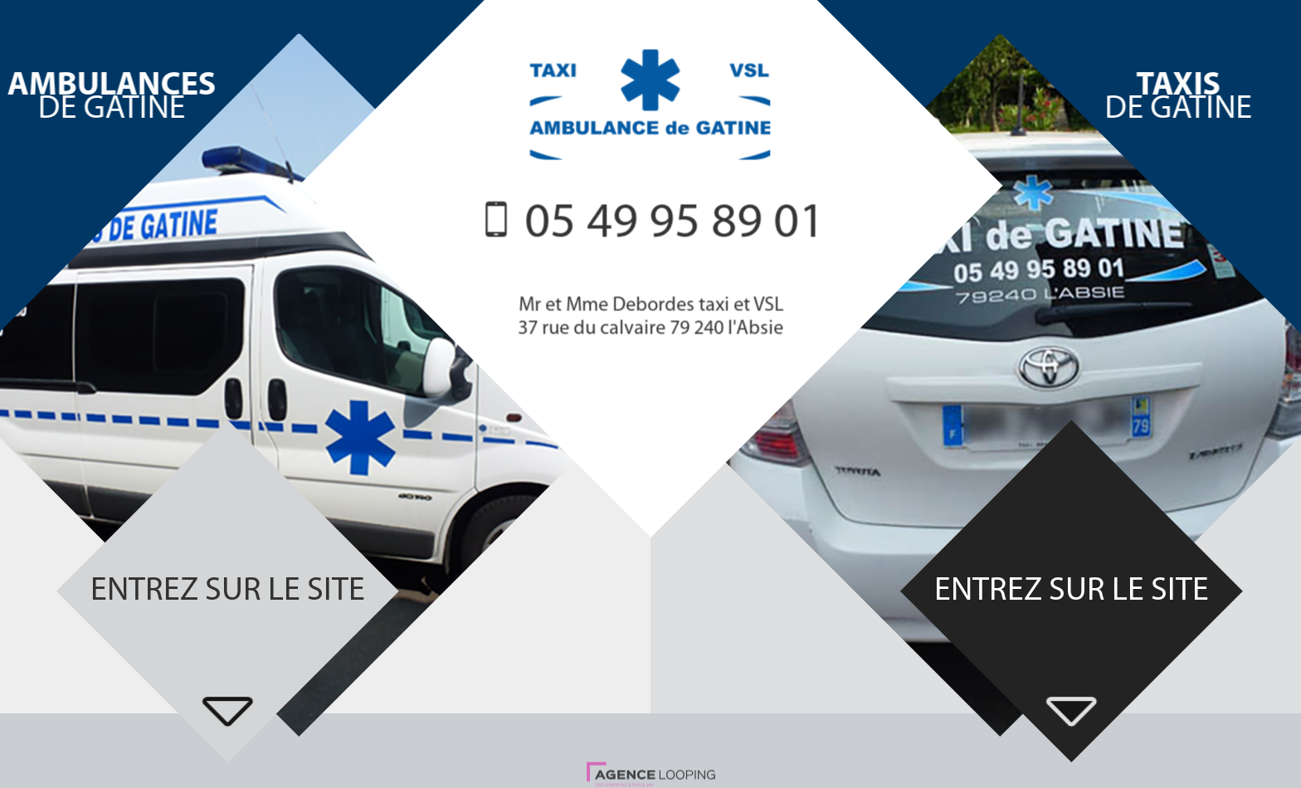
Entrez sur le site (227, 591)
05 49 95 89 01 (674, 225)
